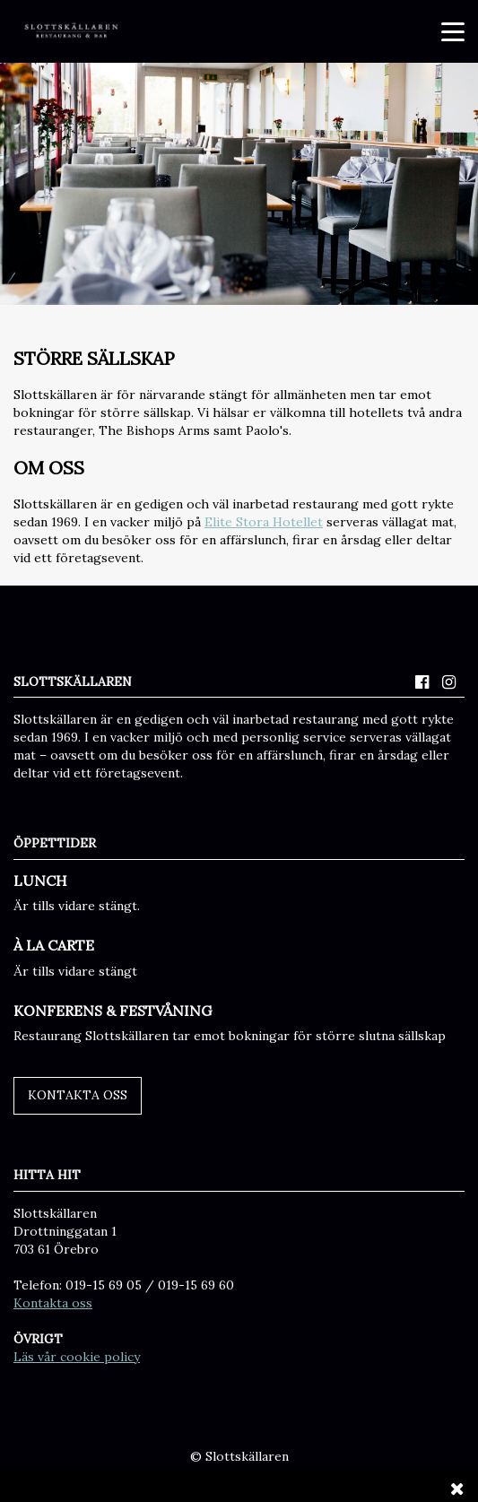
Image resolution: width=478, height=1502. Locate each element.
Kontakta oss (77, 1095)
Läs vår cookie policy (76, 1357)
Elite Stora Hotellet (263, 522)
